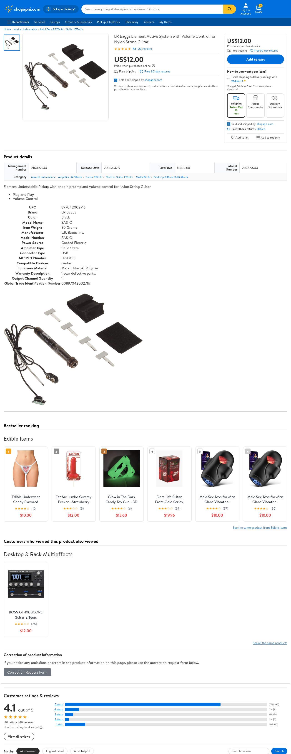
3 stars (59, 714)
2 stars (59, 719)
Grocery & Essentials (78, 22)
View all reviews (19, 736)
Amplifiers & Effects (51, 29)
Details (261, 129)
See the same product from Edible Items (260, 527)
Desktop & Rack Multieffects (171, 177)
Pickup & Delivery (108, 22)
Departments (18, 22)
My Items (165, 22)
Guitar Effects (74, 29)
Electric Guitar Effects (119, 177)
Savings (55, 22)
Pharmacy (131, 22)
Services (39, 22)
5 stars (59, 704)
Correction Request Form (27, 672)
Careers (149, 22)
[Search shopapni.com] (152, 9)
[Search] (229, 9)
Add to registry (268, 137)
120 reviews (144, 48)
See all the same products (270, 643)
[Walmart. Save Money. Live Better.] (22, 9)
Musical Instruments (25, 29)
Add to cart (255, 59)
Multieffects (143, 177)
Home (7, 29)
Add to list (239, 137)
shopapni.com (153, 80)
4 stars (58, 709)
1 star (59, 724)
